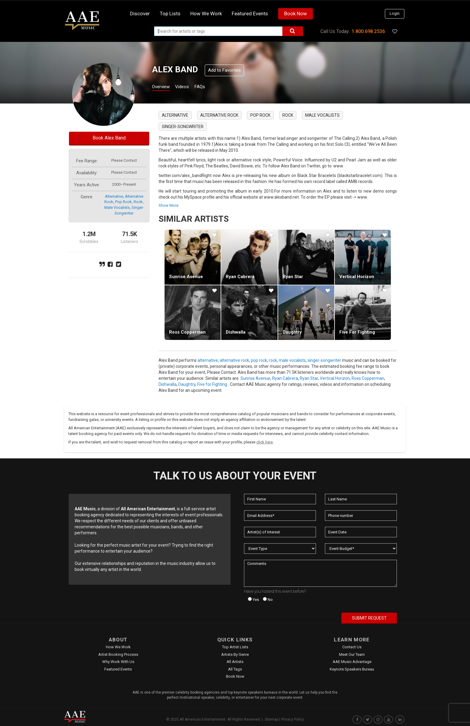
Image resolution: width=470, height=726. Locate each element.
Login (395, 13)
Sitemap (271, 719)
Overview (163, 87)
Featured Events (250, 13)
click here (264, 442)
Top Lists (170, 13)
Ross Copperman (187, 332)
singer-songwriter (183, 126)
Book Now (295, 13)
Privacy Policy (292, 719)
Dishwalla (235, 332)
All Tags (235, 669)
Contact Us (351, 647)
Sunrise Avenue (186, 276)
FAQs (210, 87)
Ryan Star (293, 276)
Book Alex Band (109, 138)
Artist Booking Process (118, 654)
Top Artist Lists (235, 647)
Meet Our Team (352, 654)
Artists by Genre (235, 654)
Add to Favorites (224, 70)
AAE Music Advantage (352, 661)
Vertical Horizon (356, 276)
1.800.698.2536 (368, 31)
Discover (140, 13)
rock (138, 202)
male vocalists (117, 207)
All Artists (235, 661)
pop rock (123, 202)
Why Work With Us (118, 661)
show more (168, 205)
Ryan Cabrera (240, 276)
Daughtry (292, 332)
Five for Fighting (357, 332)
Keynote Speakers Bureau (352, 669)
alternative (114, 196)
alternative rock (219, 115)
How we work (206, 13)
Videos (189, 87)
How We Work (118, 647)
